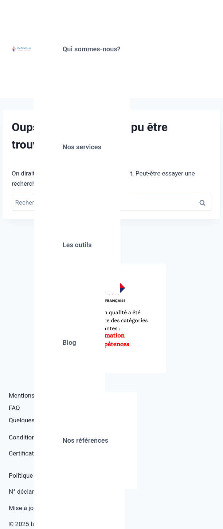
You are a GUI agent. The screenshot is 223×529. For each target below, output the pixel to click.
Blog (69, 342)
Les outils (77, 245)
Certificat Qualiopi (33, 453)
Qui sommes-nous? (92, 49)
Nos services (82, 147)
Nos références (85, 440)
